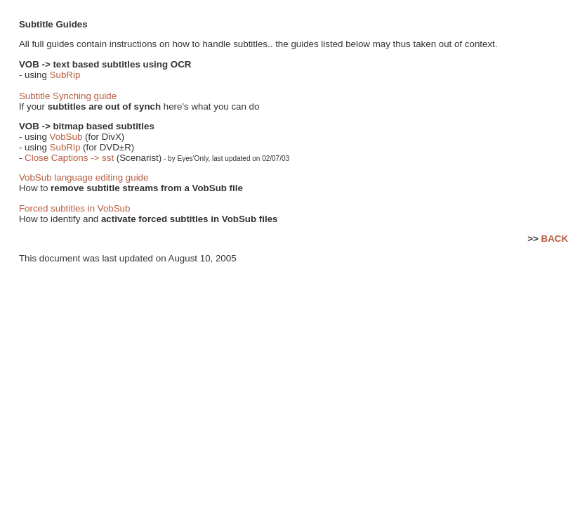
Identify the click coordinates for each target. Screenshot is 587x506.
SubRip (65, 75)
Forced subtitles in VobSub (75, 208)
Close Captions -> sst (69, 158)
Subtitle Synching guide (68, 96)
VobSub (66, 136)
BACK (555, 238)
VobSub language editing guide (84, 177)
